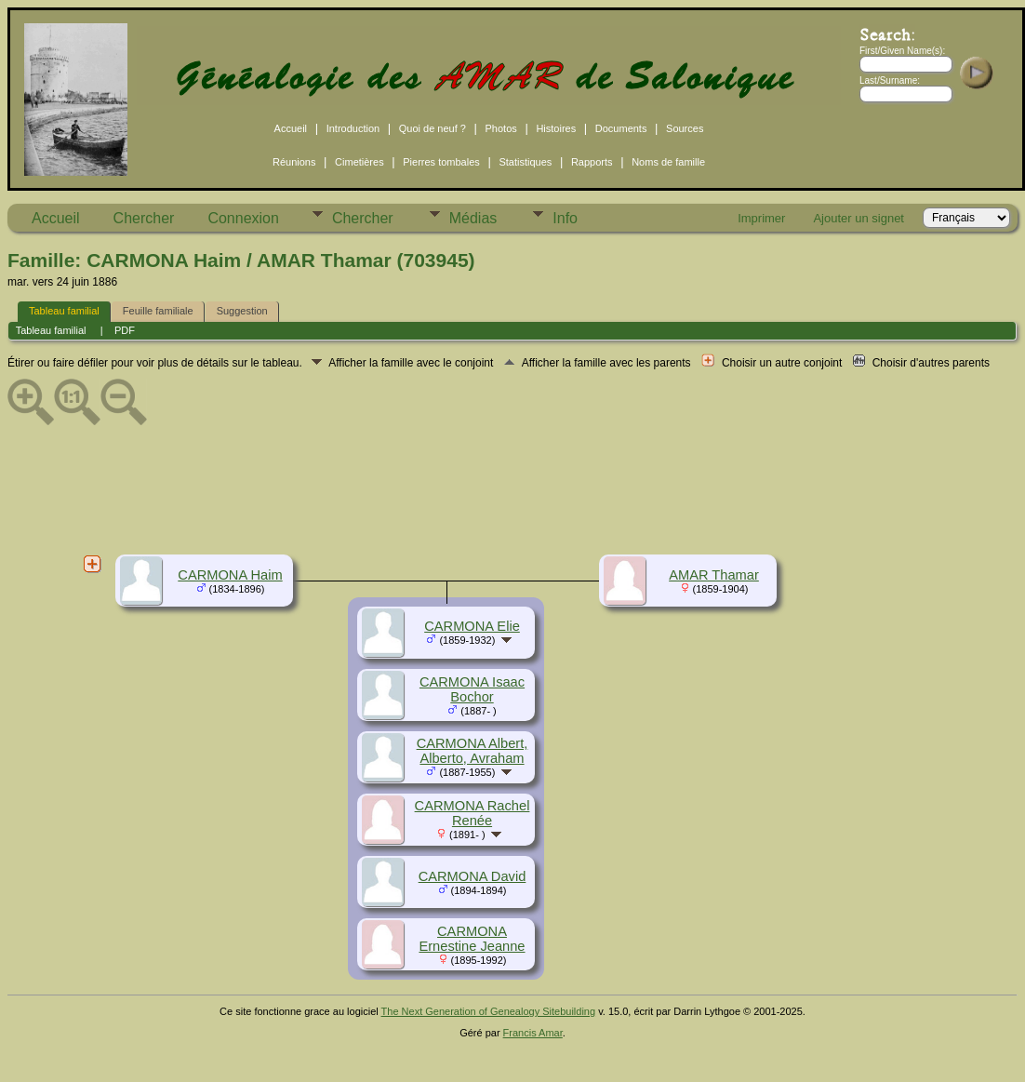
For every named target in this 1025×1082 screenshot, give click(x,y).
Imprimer (761, 218)
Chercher (144, 218)
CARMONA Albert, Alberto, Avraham (472, 751)
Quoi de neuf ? (432, 128)
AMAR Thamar (714, 575)
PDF (124, 330)
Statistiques (525, 161)
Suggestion (242, 310)
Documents (621, 128)
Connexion (243, 218)
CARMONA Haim (230, 575)
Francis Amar (533, 1032)
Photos (501, 128)
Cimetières (359, 161)
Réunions (294, 161)
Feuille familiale (158, 310)
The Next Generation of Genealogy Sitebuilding (488, 1011)
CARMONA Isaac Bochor (472, 689)
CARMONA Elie (472, 626)
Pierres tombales (441, 161)
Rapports (592, 161)
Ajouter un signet (858, 218)
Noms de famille (668, 161)
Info (565, 218)
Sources (684, 128)
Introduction (352, 128)
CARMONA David (472, 876)
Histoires (556, 128)
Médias (473, 218)
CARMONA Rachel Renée (472, 813)
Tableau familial (64, 310)
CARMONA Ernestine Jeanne (472, 939)
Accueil (290, 128)
